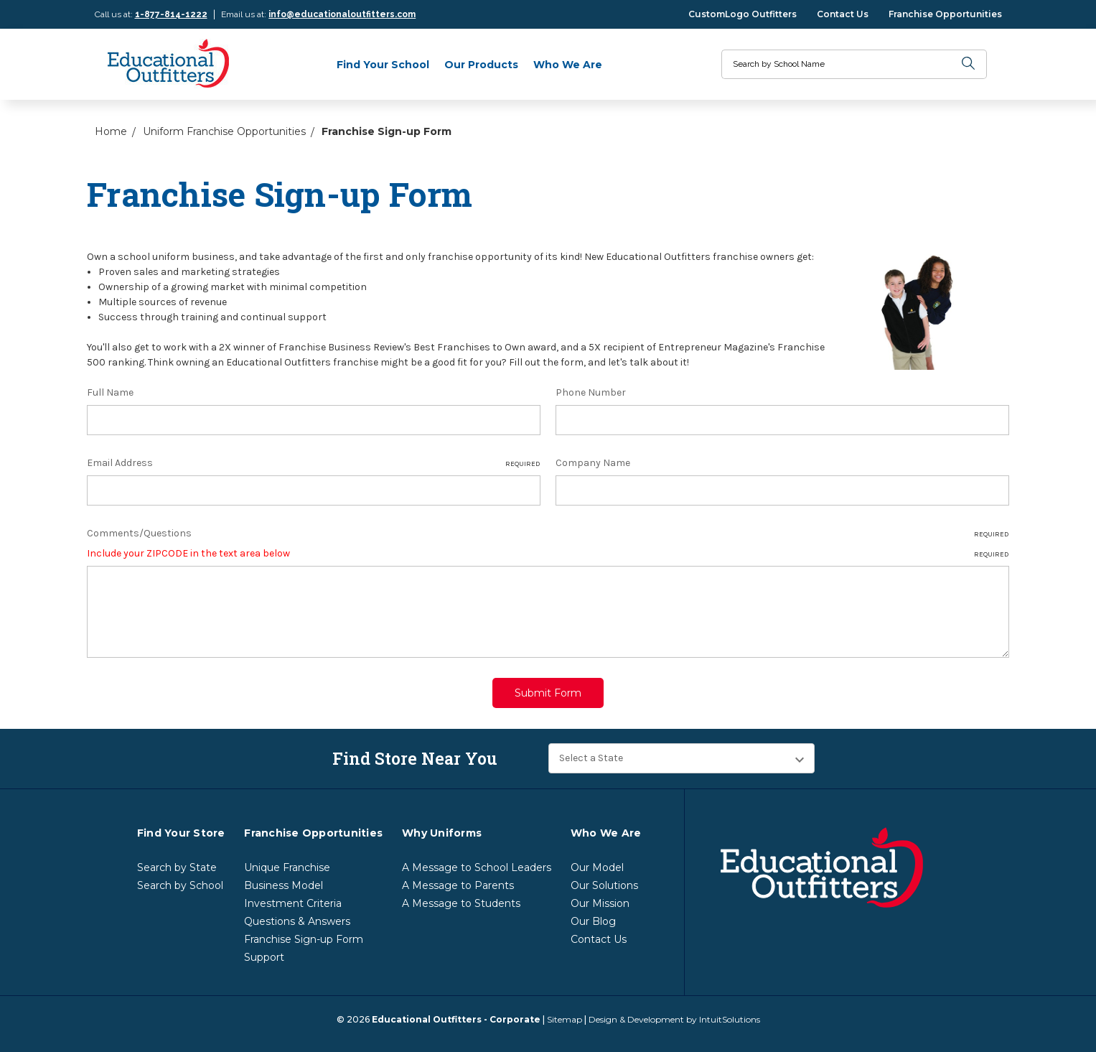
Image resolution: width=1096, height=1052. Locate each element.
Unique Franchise (287, 861)
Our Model (597, 861)
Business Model (283, 879)
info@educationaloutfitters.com (342, 14)
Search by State (177, 861)
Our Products (481, 64)
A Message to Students (461, 897)
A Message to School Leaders (476, 861)
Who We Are (567, 64)
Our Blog (593, 915)
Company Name (593, 463)
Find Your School (383, 64)
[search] (969, 64)
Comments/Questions (548, 533)
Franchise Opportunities (945, 14)
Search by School (180, 879)
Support (264, 951)
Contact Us (842, 14)
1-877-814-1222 (171, 14)
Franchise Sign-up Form (303, 933)
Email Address (313, 463)
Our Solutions (604, 879)
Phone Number (591, 392)
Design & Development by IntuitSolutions (674, 1013)
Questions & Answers (297, 915)
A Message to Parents (458, 879)
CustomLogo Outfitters (742, 14)
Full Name (110, 392)
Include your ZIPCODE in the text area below (548, 553)
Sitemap (564, 1013)
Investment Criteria (293, 897)
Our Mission (600, 897)
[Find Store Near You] (681, 752)
